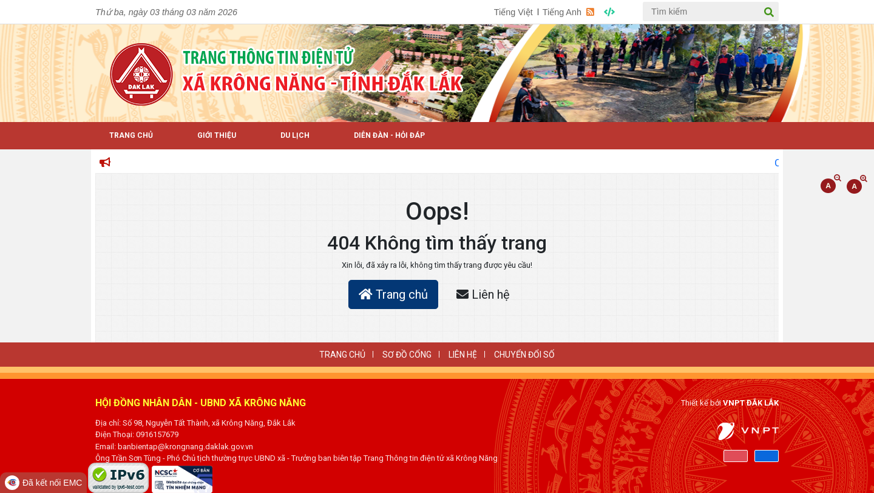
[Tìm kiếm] (711, 11)
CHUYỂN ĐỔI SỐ (524, 354)
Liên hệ (483, 294)
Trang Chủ (131, 135)
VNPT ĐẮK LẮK (751, 402)
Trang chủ (393, 294)
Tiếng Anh (562, 12)
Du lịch (295, 135)
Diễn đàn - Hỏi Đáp (389, 135)
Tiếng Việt (513, 12)
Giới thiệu (216, 135)
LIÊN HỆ (463, 354)
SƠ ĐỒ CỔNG (407, 354)
